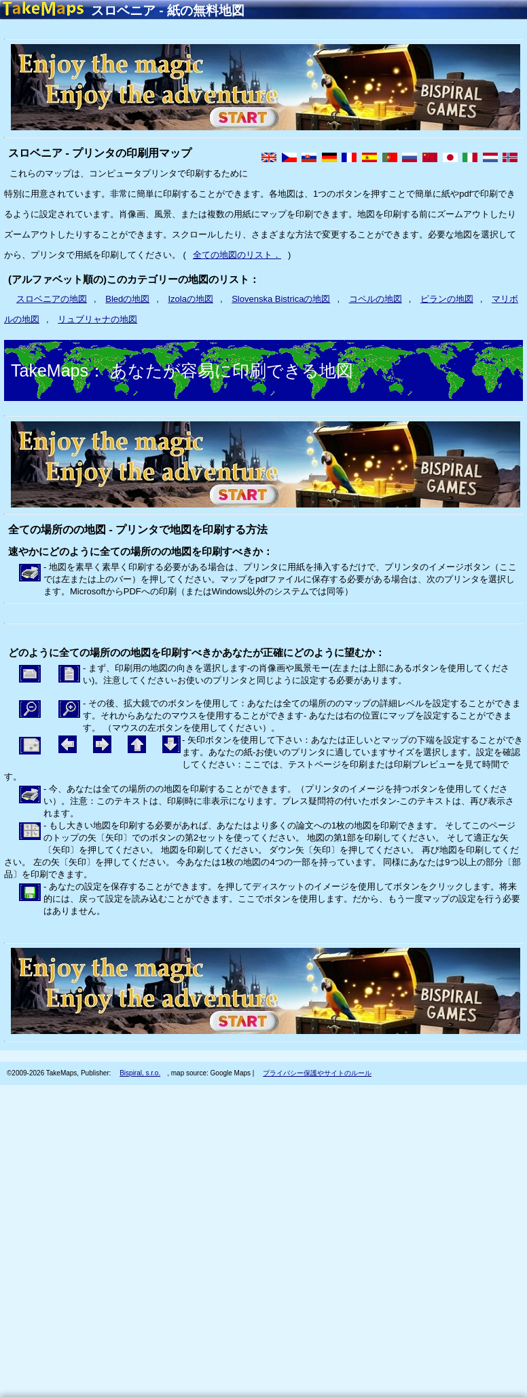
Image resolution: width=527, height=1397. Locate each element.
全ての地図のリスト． (237, 255)
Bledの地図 (127, 299)
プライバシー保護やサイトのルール (317, 1073)
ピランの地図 (446, 299)
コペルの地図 (375, 299)
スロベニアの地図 (51, 299)
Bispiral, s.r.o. (140, 1073)
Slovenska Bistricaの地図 (281, 299)
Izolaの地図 (190, 299)
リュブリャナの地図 (97, 319)
